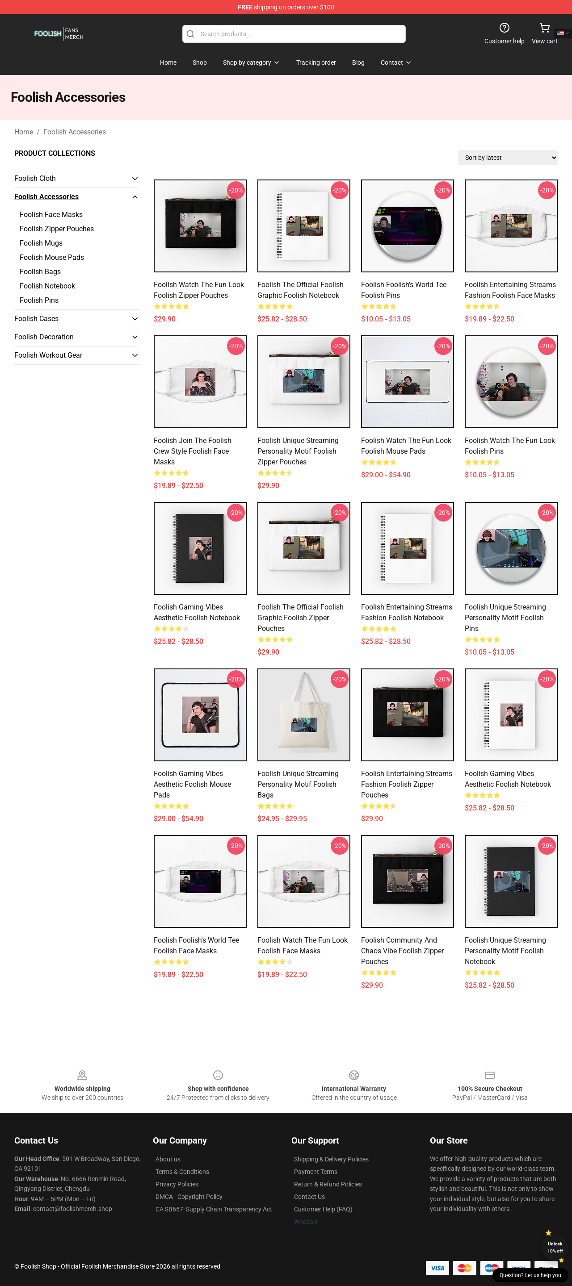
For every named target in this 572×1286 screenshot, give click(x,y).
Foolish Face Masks (51, 214)
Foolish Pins (39, 300)
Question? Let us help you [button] (530, 1275)
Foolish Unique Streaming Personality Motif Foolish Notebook (505, 951)
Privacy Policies (177, 1184)
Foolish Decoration (44, 337)
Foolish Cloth (35, 178)
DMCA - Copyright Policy (189, 1196)
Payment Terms (315, 1171)
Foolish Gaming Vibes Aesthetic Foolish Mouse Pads (192, 784)
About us (168, 1159)
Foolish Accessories (74, 132)
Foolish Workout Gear (48, 355)
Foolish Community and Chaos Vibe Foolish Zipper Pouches (402, 951)
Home (23, 132)
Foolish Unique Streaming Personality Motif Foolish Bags (298, 784)
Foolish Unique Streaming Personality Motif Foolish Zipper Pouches (298, 451)
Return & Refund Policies (328, 1184)
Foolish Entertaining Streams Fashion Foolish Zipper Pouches (406, 784)
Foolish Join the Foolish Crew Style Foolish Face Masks (192, 451)
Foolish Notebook (47, 286)
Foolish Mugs (41, 243)
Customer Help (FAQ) (323, 1209)
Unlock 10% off (555, 1247)
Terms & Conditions (182, 1171)
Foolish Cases (36, 318)
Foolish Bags (40, 271)
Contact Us (309, 1196)
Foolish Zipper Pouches (57, 229)
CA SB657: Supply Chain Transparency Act (214, 1209)
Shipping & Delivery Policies (331, 1159)
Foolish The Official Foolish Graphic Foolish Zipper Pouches (300, 618)
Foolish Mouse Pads (52, 257)
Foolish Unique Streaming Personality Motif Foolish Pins (505, 618)
